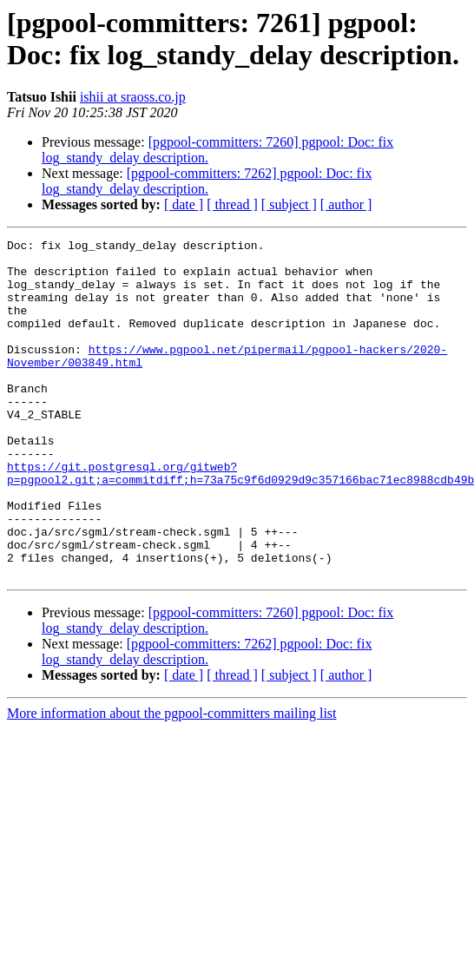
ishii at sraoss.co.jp (133, 96)
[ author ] (346, 204)
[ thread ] (232, 204)
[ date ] (183, 204)
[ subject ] (289, 204)
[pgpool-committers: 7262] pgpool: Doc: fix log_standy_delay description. (207, 181)
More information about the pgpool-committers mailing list (172, 780)
